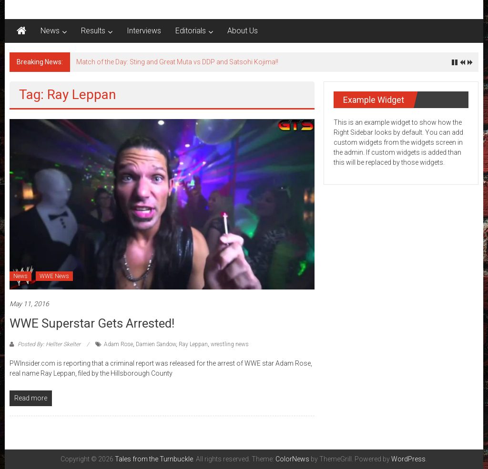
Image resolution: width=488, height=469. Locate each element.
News (50, 30)
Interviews (144, 30)
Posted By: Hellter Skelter (49, 344)
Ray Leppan (193, 344)
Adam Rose (118, 344)
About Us (242, 30)
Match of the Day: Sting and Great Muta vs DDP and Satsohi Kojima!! (177, 62)
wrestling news (230, 344)
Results (93, 30)
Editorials (190, 30)
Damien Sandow (156, 344)
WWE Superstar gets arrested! (92, 323)
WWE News (54, 276)
